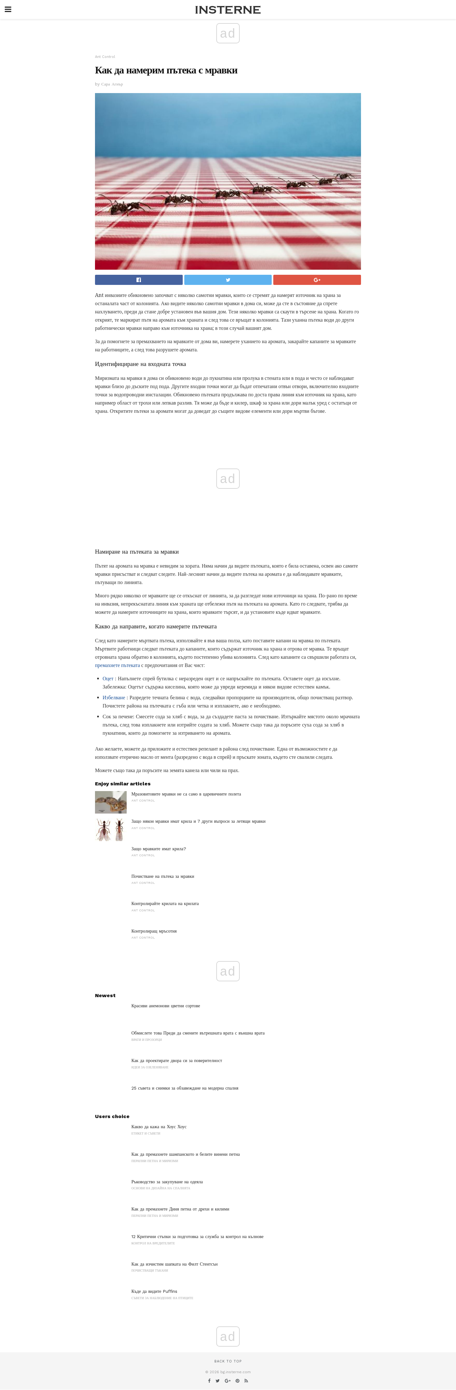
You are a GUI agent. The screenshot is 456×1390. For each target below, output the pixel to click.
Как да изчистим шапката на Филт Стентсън (174, 1264)
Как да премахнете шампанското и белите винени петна (185, 1154)
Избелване (114, 698)
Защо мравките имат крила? (158, 848)
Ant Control (105, 57)
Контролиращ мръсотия (154, 931)
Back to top (228, 1361)
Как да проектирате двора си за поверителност (176, 1060)
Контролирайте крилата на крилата (165, 903)
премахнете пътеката (117, 665)
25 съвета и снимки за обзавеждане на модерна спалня (184, 1088)
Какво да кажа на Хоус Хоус (159, 1126)
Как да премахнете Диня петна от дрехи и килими (180, 1208)
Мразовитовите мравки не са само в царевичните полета (186, 793)
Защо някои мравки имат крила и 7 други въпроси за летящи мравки (198, 821)
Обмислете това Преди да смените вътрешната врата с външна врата (198, 1032)
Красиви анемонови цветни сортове (165, 1005)
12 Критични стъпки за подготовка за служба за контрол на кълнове (197, 1236)
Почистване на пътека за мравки (162, 876)
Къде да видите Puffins (154, 1291)
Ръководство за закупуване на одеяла (167, 1181)
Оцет (108, 679)
